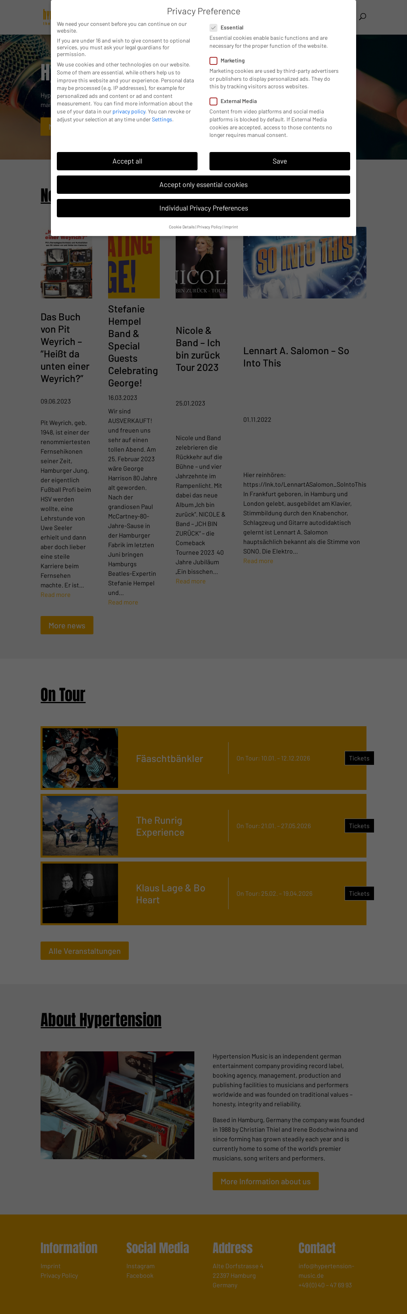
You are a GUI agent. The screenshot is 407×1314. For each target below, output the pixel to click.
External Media (236, 100)
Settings (162, 119)
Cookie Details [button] (182, 226)
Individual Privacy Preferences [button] (203, 207)
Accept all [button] (127, 160)
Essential (229, 27)
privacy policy (128, 111)
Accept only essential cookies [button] (203, 184)
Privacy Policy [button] (209, 226)
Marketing (230, 60)
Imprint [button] (231, 226)
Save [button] (280, 160)
